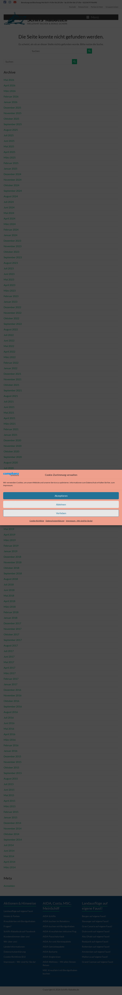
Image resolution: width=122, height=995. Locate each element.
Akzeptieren (61, 495)
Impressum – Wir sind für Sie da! (79, 521)
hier (108, 482)
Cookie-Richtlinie (37, 521)
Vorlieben (61, 513)
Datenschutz (91, 482)
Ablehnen (61, 504)
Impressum (8, 485)
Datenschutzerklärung (55, 521)
